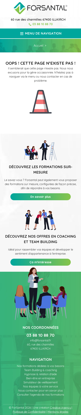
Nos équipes (40, 386)
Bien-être (40, 378)
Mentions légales (58, 411)
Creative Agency (60, 407)
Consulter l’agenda (40, 394)
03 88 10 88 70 (41, 24)
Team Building (40, 370)
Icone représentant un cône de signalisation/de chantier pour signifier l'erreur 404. (40, 99)
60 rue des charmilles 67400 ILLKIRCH (38, 19)
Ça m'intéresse (40, 262)
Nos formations (40, 366)
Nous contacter (40, 390)
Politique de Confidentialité (29, 411)
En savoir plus (40, 197)
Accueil (38, 45)
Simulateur (41, 382)
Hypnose (40, 374)
